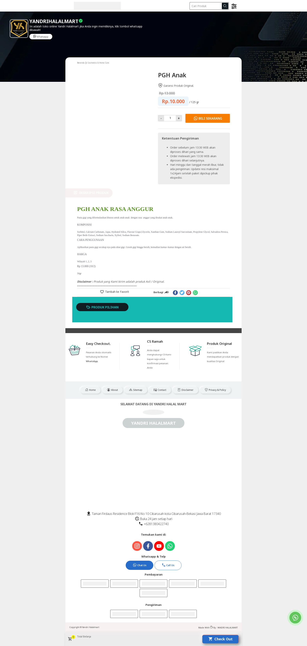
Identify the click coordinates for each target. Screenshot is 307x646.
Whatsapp (40, 36)
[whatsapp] (195, 292)
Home (90, 390)
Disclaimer (185, 390)
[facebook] (175, 292)
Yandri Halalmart (90, 627)
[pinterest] (188, 292)
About (112, 390)
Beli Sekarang (207, 118)
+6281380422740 (154, 524)
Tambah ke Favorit (116, 292)
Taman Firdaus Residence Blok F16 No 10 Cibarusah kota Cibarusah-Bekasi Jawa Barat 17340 (154, 514)
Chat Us (139, 565)
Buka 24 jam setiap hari (153, 519)
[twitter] (182, 292)
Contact (160, 390)
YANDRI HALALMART (228, 627)
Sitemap (135, 390)
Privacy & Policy (215, 390)
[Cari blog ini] (209, 6)
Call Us (168, 565)
